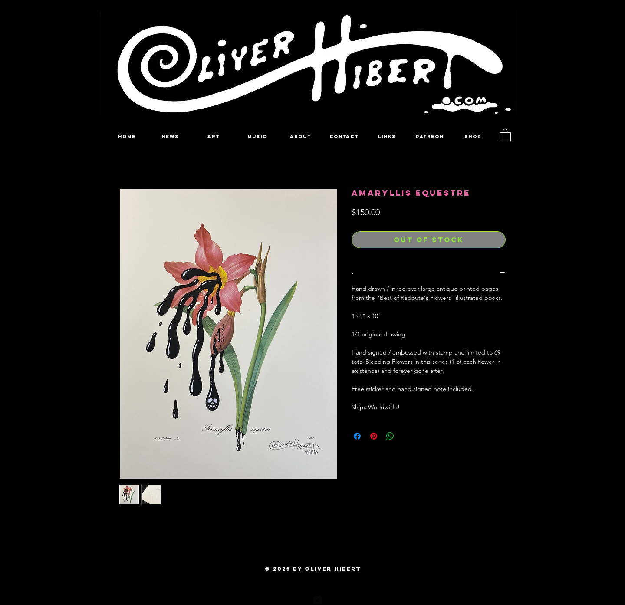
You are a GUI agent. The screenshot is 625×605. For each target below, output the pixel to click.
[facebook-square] (297, 600)
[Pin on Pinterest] (373, 436)
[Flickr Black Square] (307, 600)
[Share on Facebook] (357, 436)
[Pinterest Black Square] (327, 600)
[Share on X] (406, 436)
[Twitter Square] (317, 600)
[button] (505, 134)
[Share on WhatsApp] (390, 436)
